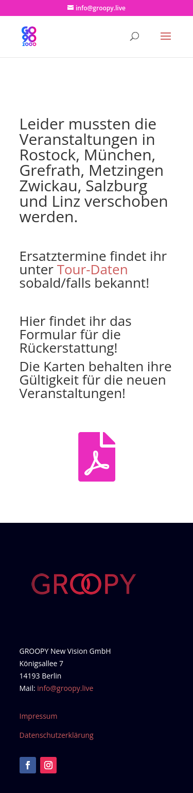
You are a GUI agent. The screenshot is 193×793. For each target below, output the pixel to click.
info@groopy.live (65, 688)
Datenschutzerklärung (57, 735)
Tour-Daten (92, 269)
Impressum (39, 716)
